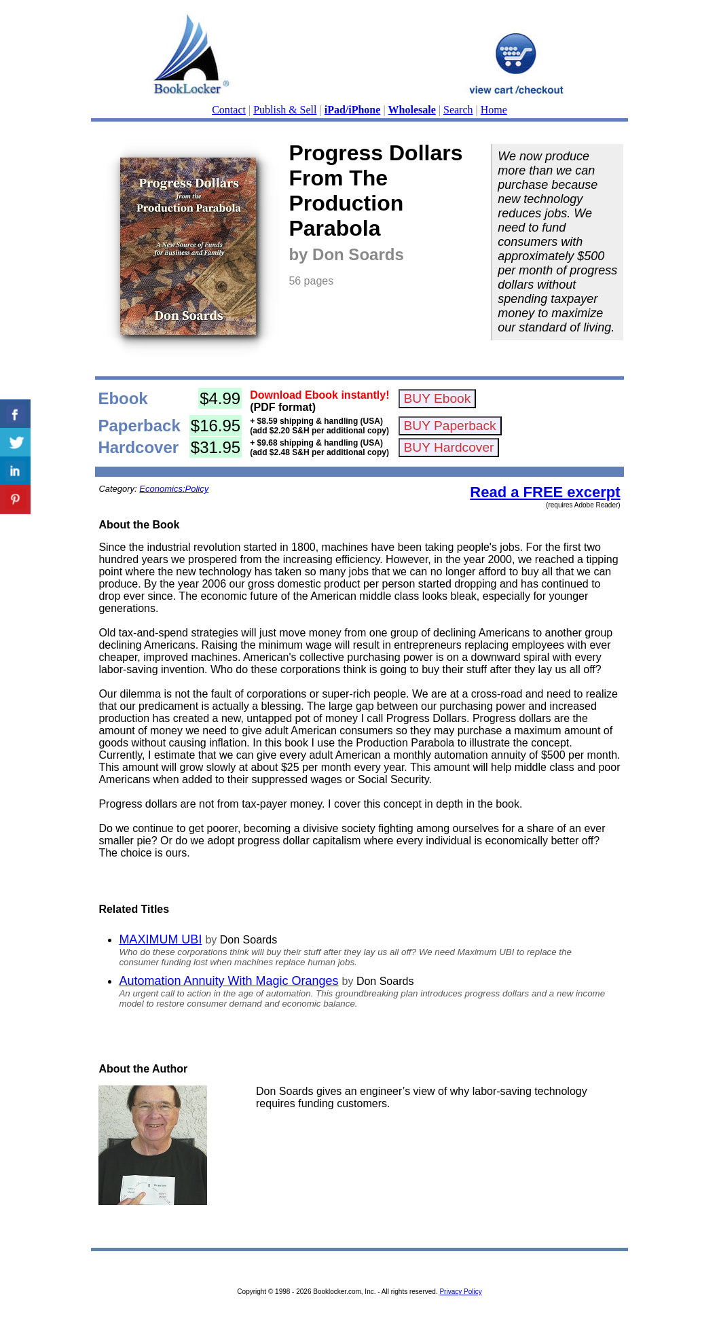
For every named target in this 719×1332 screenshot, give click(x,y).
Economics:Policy (173, 489)
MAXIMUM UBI (160, 939)
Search (458, 109)
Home (494, 109)
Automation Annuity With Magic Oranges (228, 981)
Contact (229, 109)
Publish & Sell (284, 109)
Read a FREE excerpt (545, 492)
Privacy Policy (460, 1291)
